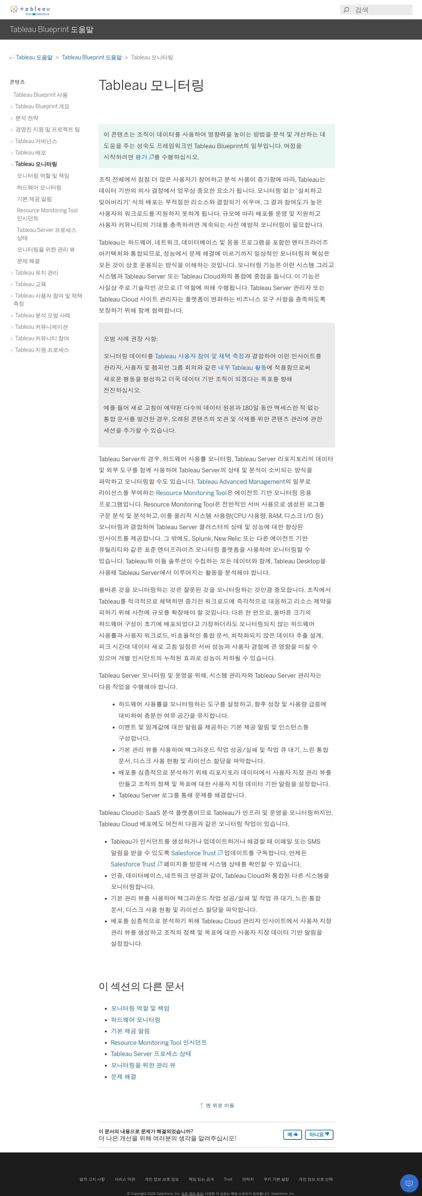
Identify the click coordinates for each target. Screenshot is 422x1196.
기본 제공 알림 (130, 1031)
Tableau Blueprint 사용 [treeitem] (40, 95)
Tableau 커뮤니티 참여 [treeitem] (41, 338)
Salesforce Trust (196, 853)
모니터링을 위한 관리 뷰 (143, 1065)
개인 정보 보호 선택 (316, 1179)
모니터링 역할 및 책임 (140, 1008)
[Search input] (383, 10)
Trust (228, 1179)
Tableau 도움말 (32, 57)
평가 (144, 157)
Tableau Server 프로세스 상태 (151, 1053)
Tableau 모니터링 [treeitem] (35, 164)
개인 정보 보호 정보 (162, 1179)
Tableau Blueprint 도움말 (92, 57)
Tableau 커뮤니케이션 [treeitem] (40, 327)
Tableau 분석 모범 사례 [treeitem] (41, 315)
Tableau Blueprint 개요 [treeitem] (41, 106)
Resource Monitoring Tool (191, 493)
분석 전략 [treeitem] (25, 118)
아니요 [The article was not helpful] (319, 1134)
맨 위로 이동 (217, 1105)
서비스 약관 (125, 1179)
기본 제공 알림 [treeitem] (34, 199)
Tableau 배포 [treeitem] (29, 152)
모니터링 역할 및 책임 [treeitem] (43, 175)
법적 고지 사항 (92, 1179)
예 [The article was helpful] (292, 1134)
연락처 (248, 1179)
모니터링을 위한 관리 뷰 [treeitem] (46, 249)
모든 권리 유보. (192, 1193)
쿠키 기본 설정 (276, 1179)
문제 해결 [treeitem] (28, 261)
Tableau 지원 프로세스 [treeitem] (41, 350)
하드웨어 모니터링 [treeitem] (39, 187)
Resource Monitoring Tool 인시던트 (159, 1042)
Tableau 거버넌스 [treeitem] (35, 141)
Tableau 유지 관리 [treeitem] (35, 272)
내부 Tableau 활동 (242, 367)
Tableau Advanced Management (240, 481)
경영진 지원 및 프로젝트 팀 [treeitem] (46, 129)
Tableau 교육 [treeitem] (29, 284)
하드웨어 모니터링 (136, 1020)
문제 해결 (123, 1076)
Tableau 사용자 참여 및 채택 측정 (199, 356)
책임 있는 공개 (201, 1179)
